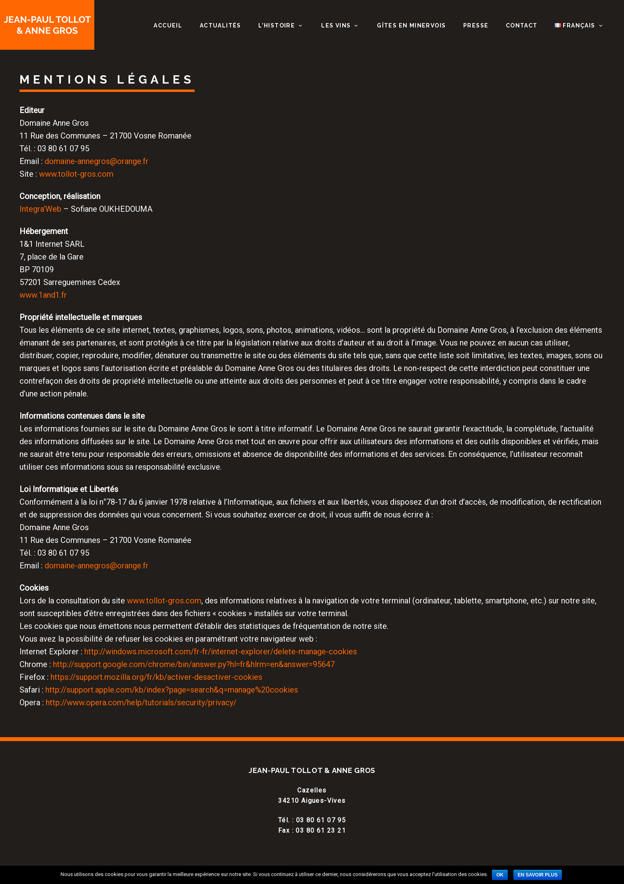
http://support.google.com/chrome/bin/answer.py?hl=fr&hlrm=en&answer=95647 (194, 664)
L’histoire (276, 25)
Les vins (336, 25)
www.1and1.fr (43, 295)
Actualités (220, 25)
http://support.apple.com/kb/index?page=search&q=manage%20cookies (171, 690)
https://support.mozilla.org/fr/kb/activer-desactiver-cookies (156, 677)
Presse (475, 25)
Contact (522, 25)
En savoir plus (538, 875)
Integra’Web (40, 209)
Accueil (168, 25)
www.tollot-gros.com (76, 174)
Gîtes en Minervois (411, 25)
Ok (499, 875)
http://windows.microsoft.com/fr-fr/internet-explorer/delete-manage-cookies (220, 651)
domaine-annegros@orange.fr (96, 161)
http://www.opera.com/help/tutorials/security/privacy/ (141, 702)
